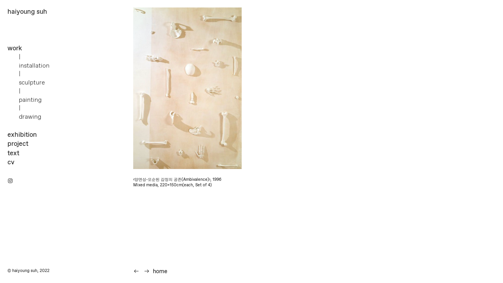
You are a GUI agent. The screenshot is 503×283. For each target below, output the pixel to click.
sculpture (32, 83)
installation (34, 66)
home (160, 272)
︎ (10, 181)
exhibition (22, 134)
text (13, 153)
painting (30, 100)
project (17, 144)
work (14, 48)
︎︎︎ (136, 272)
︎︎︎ (147, 272)
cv (11, 162)
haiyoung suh (27, 11)
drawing (30, 117)
